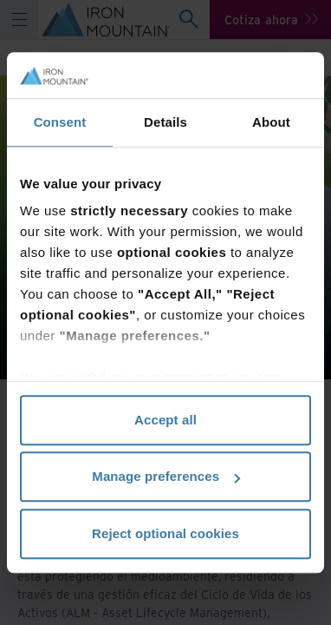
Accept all (165, 419)
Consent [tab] (60, 122)
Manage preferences (166, 476)
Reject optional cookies (165, 533)
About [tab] (271, 122)
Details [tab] (165, 122)
